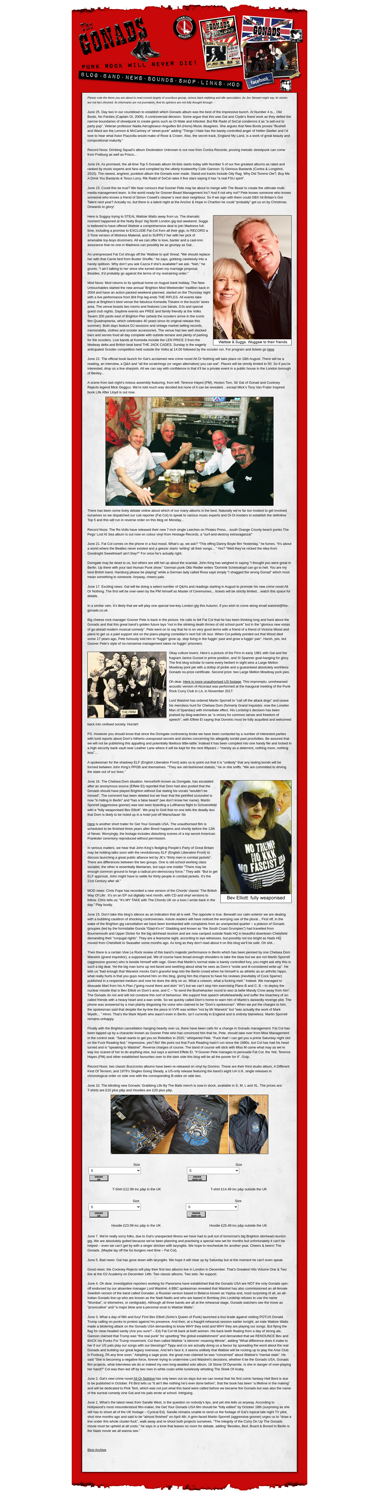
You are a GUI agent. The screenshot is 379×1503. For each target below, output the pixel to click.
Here (91, 824)
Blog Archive (96, 1450)
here (270, 349)
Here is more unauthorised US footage (212, 682)
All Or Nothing (144, 1378)
